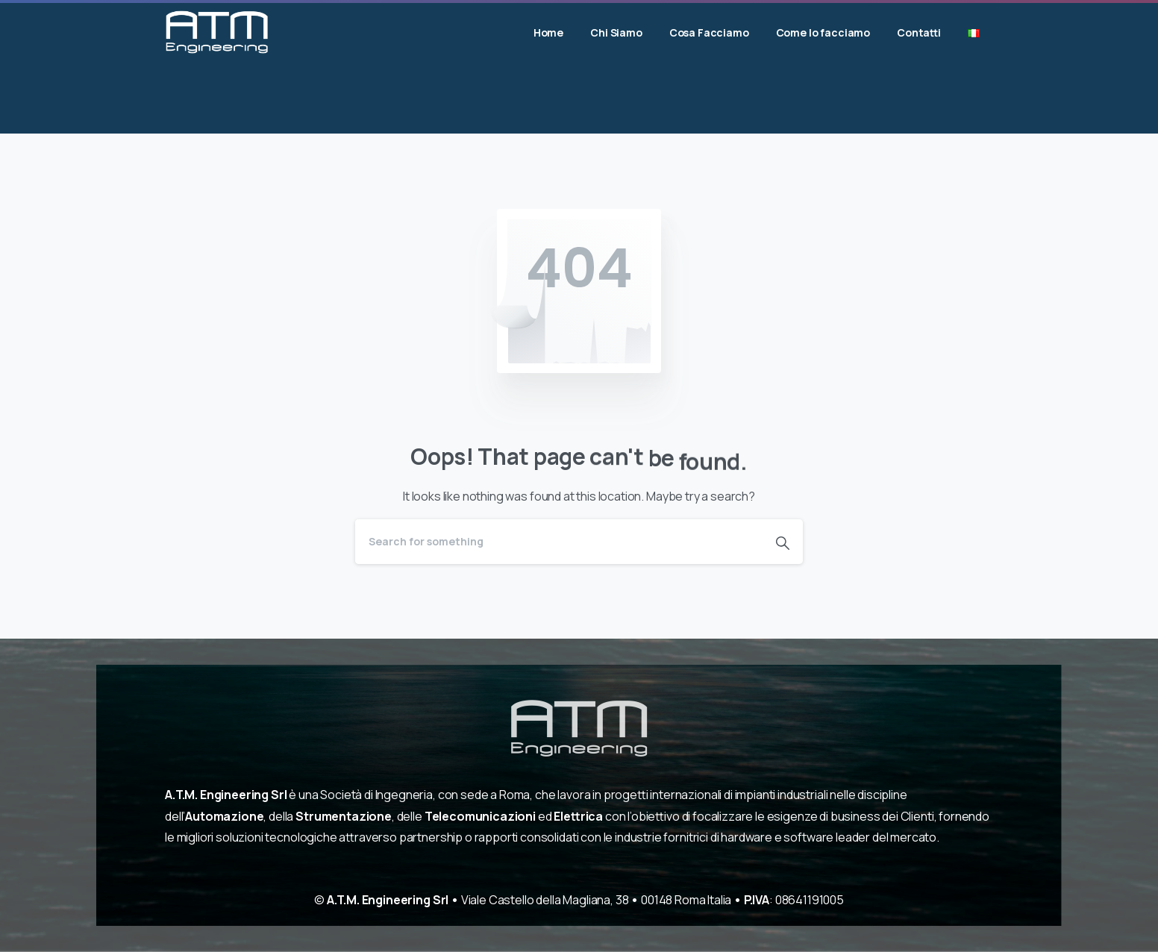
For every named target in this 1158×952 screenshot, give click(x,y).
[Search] (559, 541)
